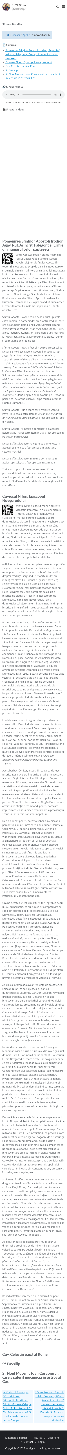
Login (41, 1442)
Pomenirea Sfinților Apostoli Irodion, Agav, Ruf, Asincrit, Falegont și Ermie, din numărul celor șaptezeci (32, 54)
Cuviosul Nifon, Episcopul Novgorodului (28, 62)
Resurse (37, 1437)
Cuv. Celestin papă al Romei (21, 66)
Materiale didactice (16, 1437)
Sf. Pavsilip (11, 70)
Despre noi (53, 1437)
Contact (28, 1442)
